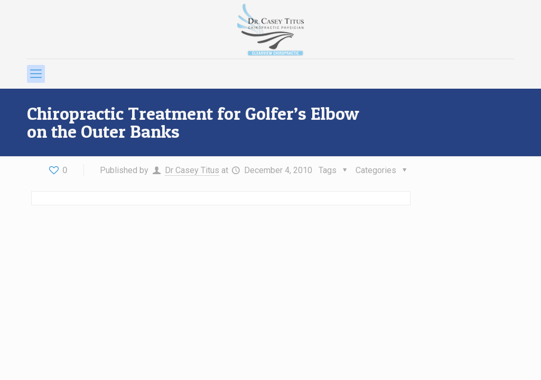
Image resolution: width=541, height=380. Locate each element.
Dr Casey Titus (192, 170)
